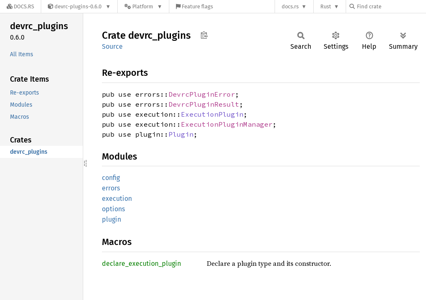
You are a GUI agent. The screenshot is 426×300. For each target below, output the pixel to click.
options (113, 209)
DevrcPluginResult (203, 104)
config (111, 178)
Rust (325, 6)
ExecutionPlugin (212, 114)
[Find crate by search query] (391, 6)
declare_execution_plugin (141, 264)
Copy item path (204, 35)
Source (112, 46)
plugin (111, 219)
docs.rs (290, 6)
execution (117, 198)
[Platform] (143, 6)
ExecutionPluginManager (226, 124)
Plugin (180, 134)
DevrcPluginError (201, 94)
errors (111, 188)
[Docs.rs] (20, 6)
